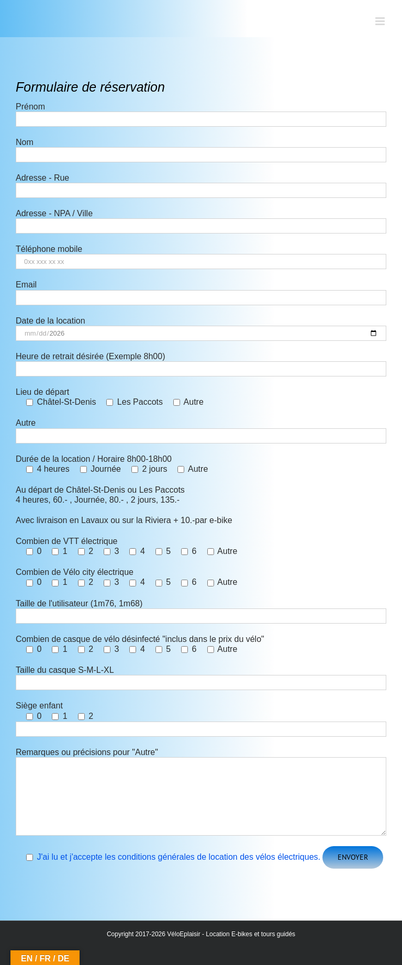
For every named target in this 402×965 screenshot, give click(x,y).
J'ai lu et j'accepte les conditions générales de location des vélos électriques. (178, 856)
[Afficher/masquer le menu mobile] (380, 21)
